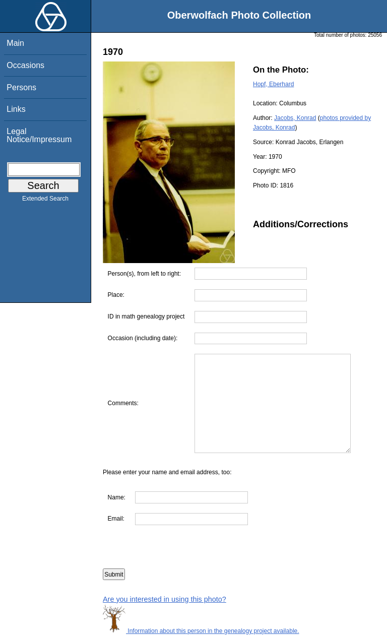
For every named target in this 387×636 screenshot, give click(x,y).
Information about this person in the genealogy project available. (201, 630)
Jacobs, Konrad (295, 117)
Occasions (25, 65)
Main (15, 43)
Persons (21, 87)
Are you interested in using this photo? (164, 599)
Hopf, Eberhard (273, 84)
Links (16, 109)
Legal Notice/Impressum (39, 135)
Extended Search (45, 201)
